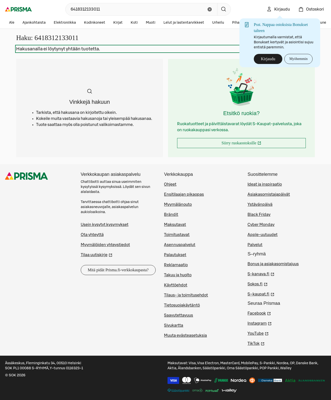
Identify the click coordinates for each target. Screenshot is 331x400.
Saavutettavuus (178, 315)
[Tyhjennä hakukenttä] (209, 9)
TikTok (256, 343)
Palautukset (175, 255)
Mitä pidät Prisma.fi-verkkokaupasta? (118, 270)
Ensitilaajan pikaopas (184, 194)
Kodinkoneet (94, 22)
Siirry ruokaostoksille (254, 144)
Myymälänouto (178, 205)
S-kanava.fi (260, 273)
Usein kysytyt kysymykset (104, 225)
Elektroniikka (65, 22)
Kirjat (118, 22)
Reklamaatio (176, 265)
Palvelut (254, 245)
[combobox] (135, 9)
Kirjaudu (268, 59)
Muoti (150, 22)
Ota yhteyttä (92, 235)
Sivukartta (173, 325)
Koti (134, 22)
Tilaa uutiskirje (97, 254)
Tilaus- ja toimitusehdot (186, 295)
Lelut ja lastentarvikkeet (183, 22)
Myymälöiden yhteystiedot (105, 245)
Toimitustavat (176, 235)
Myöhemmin (298, 59)
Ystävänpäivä (259, 205)
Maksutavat (175, 225)
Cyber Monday (260, 225)
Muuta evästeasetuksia (185, 336)
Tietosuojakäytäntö (182, 305)
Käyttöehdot (175, 285)
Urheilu (218, 22)
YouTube (258, 333)
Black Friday (258, 215)
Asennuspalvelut (179, 245)
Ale (11, 22)
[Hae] (224, 9)
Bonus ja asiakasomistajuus (273, 264)
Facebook (259, 313)
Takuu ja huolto (177, 275)
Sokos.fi (257, 283)
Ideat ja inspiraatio (264, 184)
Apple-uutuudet (262, 235)
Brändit (171, 215)
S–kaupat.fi (260, 293)
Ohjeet (170, 184)
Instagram (259, 323)
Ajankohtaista (34, 22)
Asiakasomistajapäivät (268, 194)
